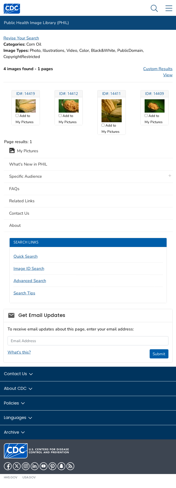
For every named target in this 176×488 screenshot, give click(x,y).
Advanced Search (30, 280)
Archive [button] (14, 432)
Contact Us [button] (18, 374)
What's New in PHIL (28, 164)
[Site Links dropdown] (169, 8)
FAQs (14, 188)
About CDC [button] (18, 388)
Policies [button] (14, 403)
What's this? (19, 352)
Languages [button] (18, 417)
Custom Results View (158, 72)
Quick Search (26, 256)
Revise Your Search (21, 38)
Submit (159, 354)
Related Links (22, 201)
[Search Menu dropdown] (154, 8)
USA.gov (29, 477)
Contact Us (19, 213)
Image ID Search (29, 268)
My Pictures (23, 151)
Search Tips (24, 293)
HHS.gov (10, 477)
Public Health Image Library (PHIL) (36, 22)
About (15, 225)
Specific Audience (25, 176)
